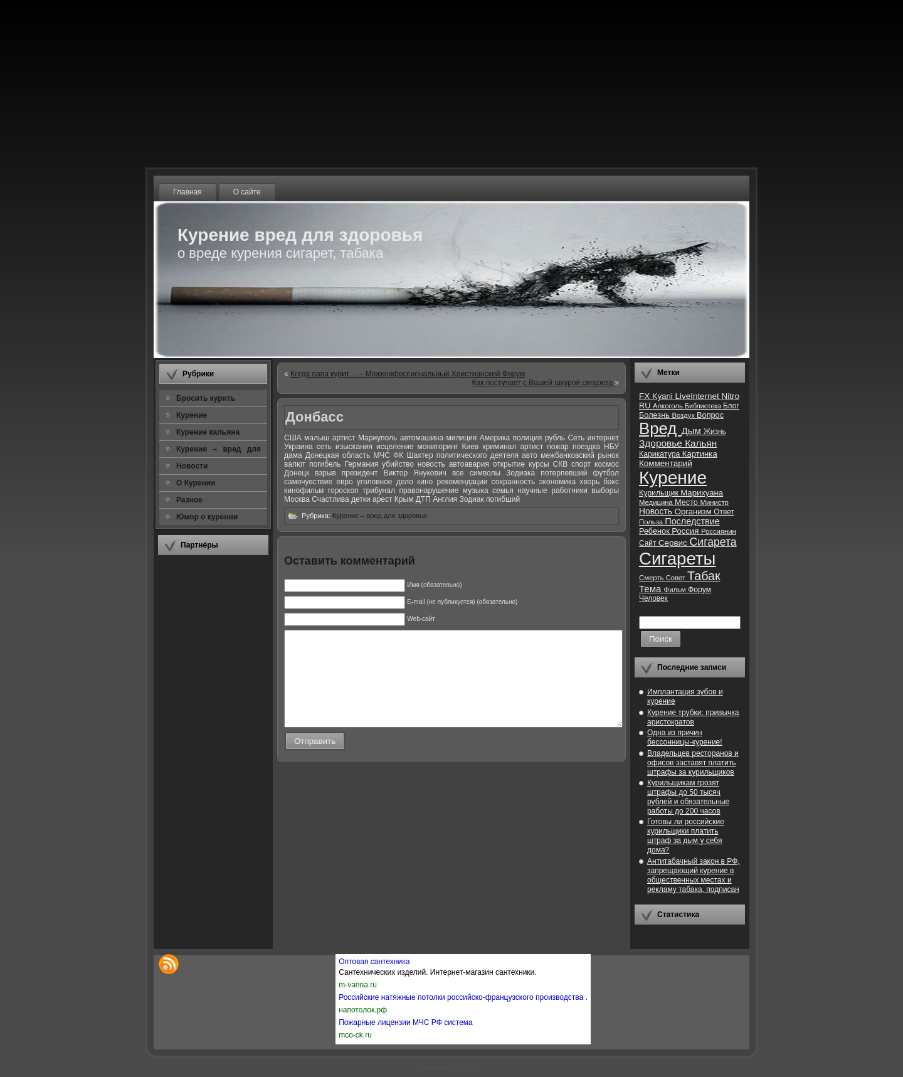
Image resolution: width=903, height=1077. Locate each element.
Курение (673, 477)
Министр (714, 502)
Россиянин (718, 531)
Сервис (674, 543)
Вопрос (710, 415)
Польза (652, 522)
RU (646, 405)
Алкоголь (669, 406)
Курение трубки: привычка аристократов (693, 717)
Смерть (652, 577)
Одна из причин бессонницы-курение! (684, 737)
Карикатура (660, 454)
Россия (686, 531)
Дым (692, 430)
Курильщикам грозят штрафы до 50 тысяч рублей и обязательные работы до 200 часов (688, 796)
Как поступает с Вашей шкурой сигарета (543, 382)
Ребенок (655, 531)
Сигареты (677, 558)
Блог (731, 405)
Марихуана (701, 492)
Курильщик (659, 493)
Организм (694, 511)
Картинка (699, 454)
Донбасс (314, 417)
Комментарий (665, 463)
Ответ (724, 511)
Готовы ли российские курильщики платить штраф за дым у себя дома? (685, 835)
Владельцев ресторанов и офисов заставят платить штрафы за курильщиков (693, 763)
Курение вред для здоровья (300, 235)
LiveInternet (698, 396)
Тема (651, 588)
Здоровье (662, 443)
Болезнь (655, 415)
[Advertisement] (213, 752)
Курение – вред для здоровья (379, 515)
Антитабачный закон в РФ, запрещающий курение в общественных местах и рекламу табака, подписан (693, 875)
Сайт (648, 543)
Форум (699, 589)
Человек (653, 598)
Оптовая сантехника (374, 961)
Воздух (684, 415)
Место (687, 502)
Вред (660, 428)
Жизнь (715, 431)
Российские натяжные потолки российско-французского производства (462, 997)
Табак (703, 576)
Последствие (692, 521)
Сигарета (713, 542)
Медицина (657, 502)
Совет (677, 577)
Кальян (701, 443)
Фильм (676, 589)
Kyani (663, 396)
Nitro (730, 396)
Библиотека (704, 406)
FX (645, 396)
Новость (657, 511)
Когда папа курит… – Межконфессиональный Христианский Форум (407, 373)
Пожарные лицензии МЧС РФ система (406, 1022)
